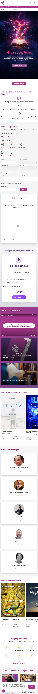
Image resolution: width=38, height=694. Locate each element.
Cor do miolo (23, 165)
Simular (23, 189)
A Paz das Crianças (6, 431)
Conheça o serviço (19, 297)
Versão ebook (23, 176)
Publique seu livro (19, 83)
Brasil (2, 7)
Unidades (3, 186)
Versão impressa (5, 176)
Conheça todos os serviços (19, 663)
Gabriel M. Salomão (5, 433)
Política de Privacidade (19, 689)
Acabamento (4, 165)
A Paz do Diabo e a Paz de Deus (10, 619)
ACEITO (32, 686)
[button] (18, 303)
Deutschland (17, 7)
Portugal (6, 7)
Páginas (3, 159)
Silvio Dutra (3, 621)
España (11, 7)
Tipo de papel (23, 159)
